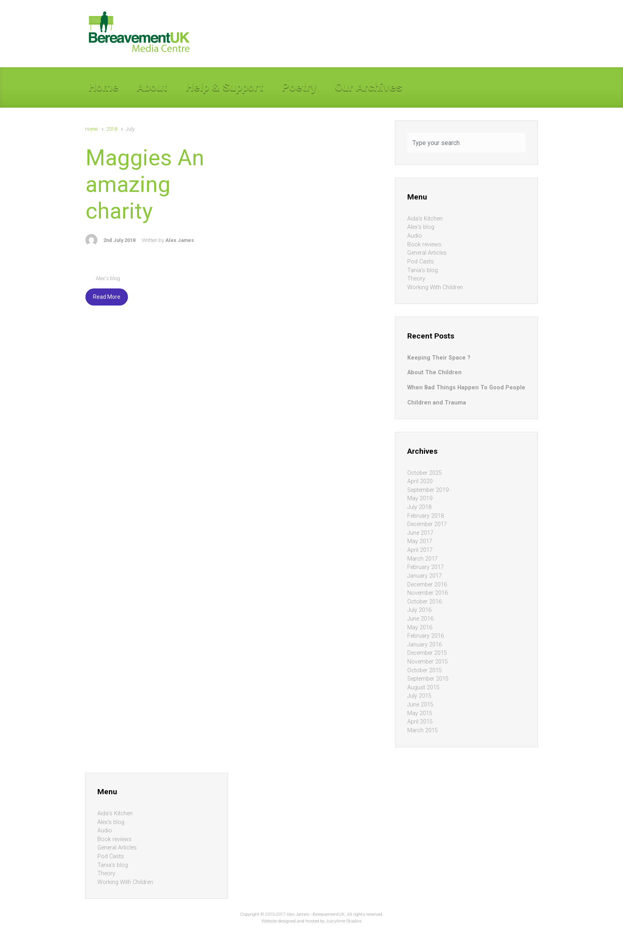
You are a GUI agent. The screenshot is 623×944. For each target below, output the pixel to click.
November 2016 (427, 593)
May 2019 (419, 498)
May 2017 (419, 541)
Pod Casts (420, 261)
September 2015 (428, 678)
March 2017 (422, 558)
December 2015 (427, 653)
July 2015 (419, 696)
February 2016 (425, 636)
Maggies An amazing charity (144, 184)
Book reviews (424, 244)
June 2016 (420, 618)
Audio (414, 235)
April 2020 (420, 481)
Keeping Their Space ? (438, 357)
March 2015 (422, 730)
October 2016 (424, 601)
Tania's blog (422, 270)
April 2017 (420, 550)
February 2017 (425, 567)
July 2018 (419, 507)
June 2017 (420, 533)
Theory (416, 278)
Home (91, 129)
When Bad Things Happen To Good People (466, 387)
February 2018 (425, 516)
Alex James (179, 240)
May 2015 (419, 713)
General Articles (427, 253)
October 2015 (424, 670)
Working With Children (435, 287)
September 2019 (428, 490)
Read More (106, 297)
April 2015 (420, 721)
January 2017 (424, 576)
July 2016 (419, 610)
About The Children (434, 372)
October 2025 (424, 473)
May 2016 (419, 627)
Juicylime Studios (344, 921)
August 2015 (423, 687)
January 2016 (424, 644)
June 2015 (420, 704)
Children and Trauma (436, 402)
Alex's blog (108, 278)
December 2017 (427, 524)
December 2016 (427, 584)
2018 (111, 129)
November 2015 (427, 661)
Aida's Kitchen (425, 218)
